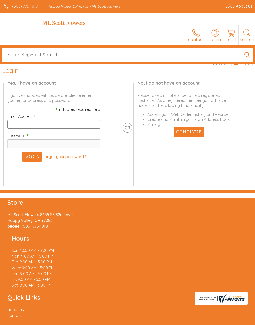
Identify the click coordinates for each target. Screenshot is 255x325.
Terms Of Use (138, 320)
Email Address (20, 116)
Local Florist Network (203, 320)
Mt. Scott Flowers (64, 23)
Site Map (234, 320)
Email (242, 64)
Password (16, 135)
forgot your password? (64, 156)
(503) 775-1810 (25, 6)
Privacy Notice (168, 320)
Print (221, 64)
